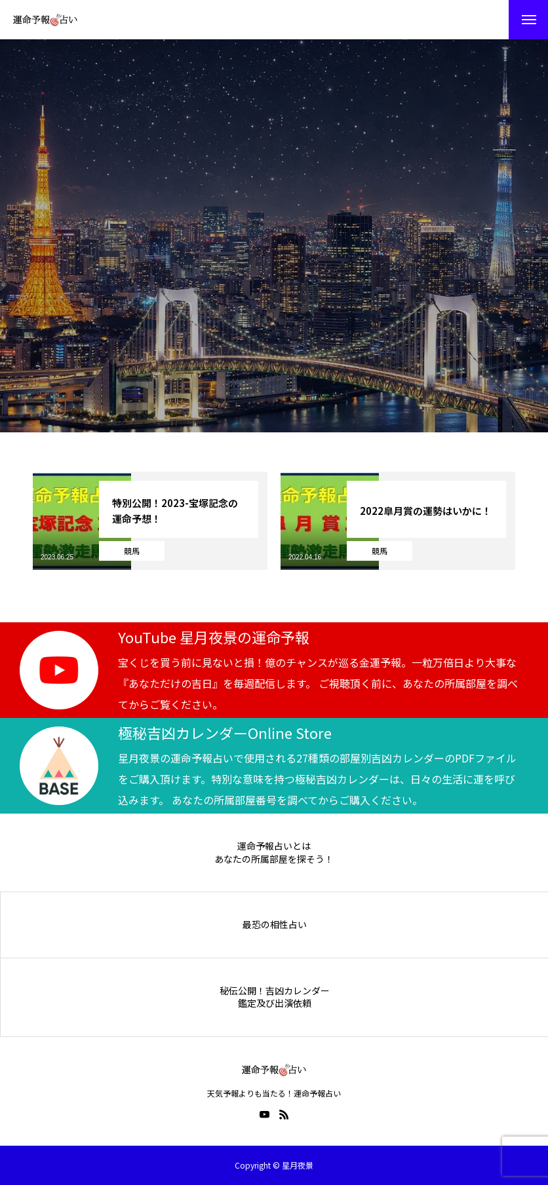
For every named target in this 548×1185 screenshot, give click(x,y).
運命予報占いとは (274, 846)
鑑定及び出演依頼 (274, 1003)
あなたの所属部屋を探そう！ (274, 859)
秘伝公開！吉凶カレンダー (275, 991)
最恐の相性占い (275, 924)
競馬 (132, 550)
